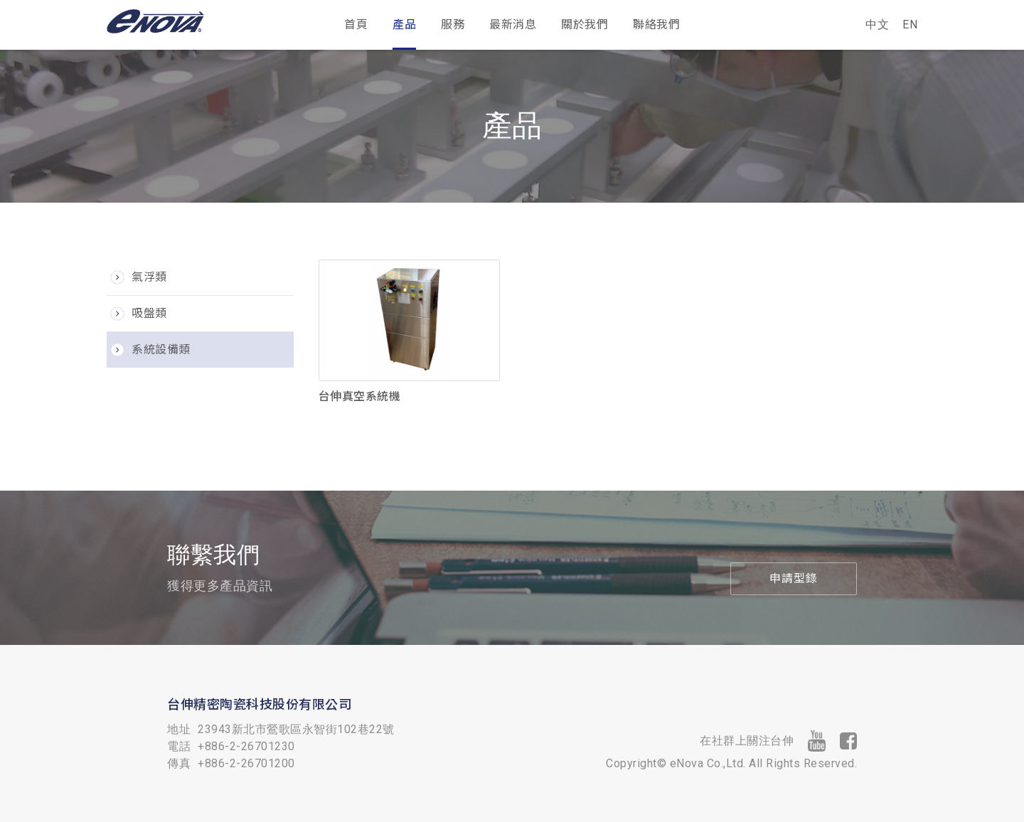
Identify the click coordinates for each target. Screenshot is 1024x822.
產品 (404, 24)
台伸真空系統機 (360, 396)
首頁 (356, 24)
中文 (873, 24)
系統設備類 (161, 349)
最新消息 (512, 24)
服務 (452, 24)
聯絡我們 (656, 24)
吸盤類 (149, 313)
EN (909, 24)
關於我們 (584, 24)
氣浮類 (149, 277)
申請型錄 (793, 578)
